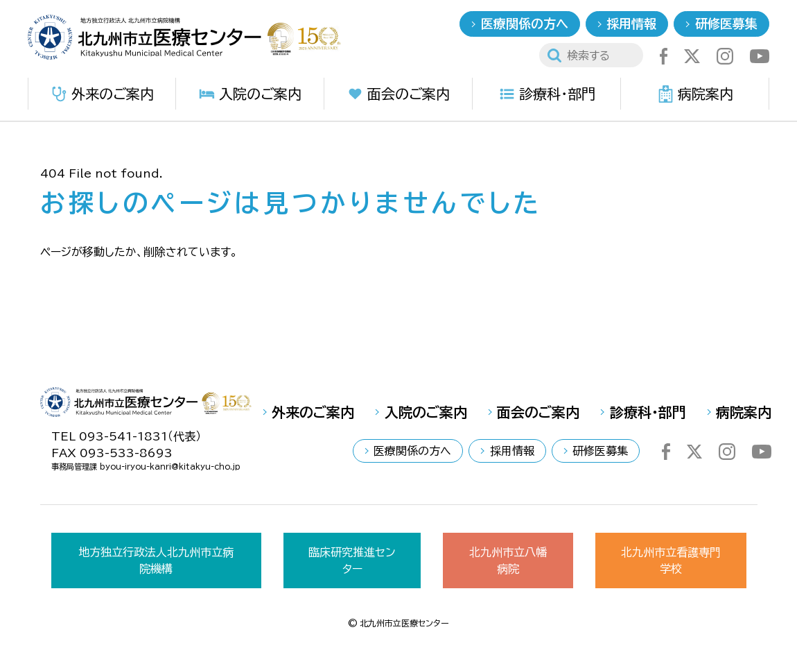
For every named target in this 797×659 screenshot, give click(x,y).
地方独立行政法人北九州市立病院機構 (156, 560)
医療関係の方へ (524, 23)
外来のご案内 (102, 94)
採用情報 (631, 23)
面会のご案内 (398, 94)
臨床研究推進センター (352, 560)
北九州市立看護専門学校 (671, 560)
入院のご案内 (249, 94)
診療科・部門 (546, 94)
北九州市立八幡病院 (508, 560)
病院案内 (695, 94)
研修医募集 (726, 23)
